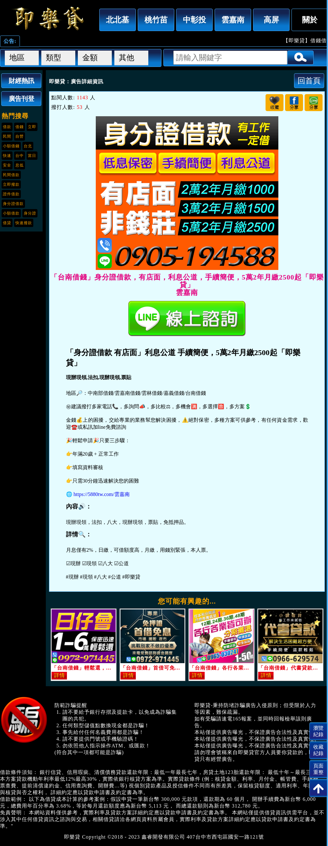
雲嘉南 (232, 19)
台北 (28, 146)
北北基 (117, 19)
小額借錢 (11, 146)
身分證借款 (13, 203)
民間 (7, 136)
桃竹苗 (156, 19)
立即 (32, 127)
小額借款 (11, 213)
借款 (7, 127)
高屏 (271, 19)
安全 (7, 165)
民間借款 (11, 175)
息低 (19, 165)
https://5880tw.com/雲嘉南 (102, 494)
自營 (19, 136)
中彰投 (194, 19)
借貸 (7, 223)
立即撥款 (11, 184)
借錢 (19, 127)
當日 (32, 155)
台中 (19, 155)
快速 (7, 155)
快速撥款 (23, 223)
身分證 (30, 213)
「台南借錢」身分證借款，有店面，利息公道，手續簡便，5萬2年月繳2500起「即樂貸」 (48, 18)
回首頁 (309, 80)
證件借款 (11, 194)
